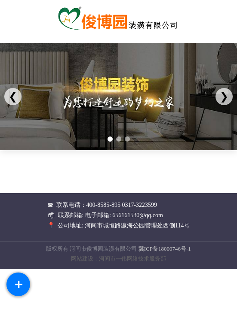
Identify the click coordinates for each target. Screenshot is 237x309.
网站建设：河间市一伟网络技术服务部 (118, 258)
